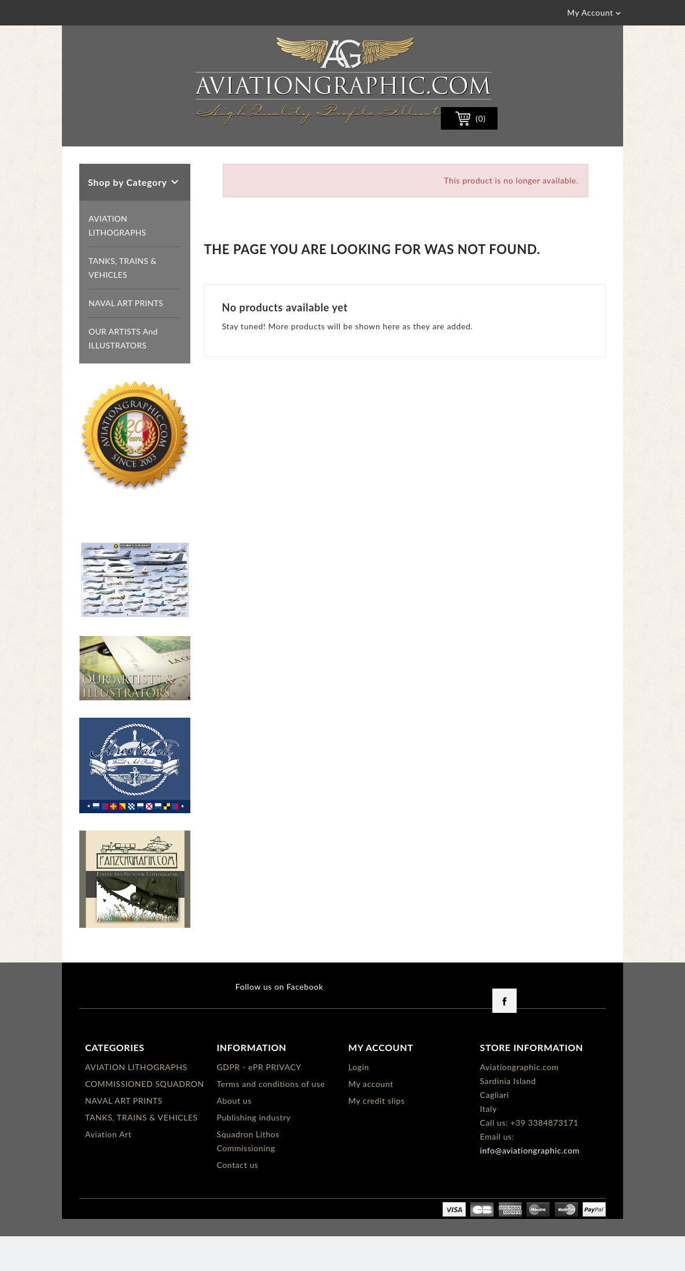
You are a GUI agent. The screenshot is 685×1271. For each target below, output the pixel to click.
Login (358, 1102)
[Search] (317, 152)
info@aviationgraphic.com (530, 1185)
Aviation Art (108, 1169)
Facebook (504, 1035)
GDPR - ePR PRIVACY (259, 1102)
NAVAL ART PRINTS (126, 338)
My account (370, 1118)
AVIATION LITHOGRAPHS (117, 260)
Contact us (238, 1199)
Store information (531, 1082)
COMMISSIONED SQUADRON (144, 1118)
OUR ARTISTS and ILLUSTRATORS (123, 373)
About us (234, 1135)
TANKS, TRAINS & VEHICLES (122, 302)
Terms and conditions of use (271, 1118)
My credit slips (376, 1135)
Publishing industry (254, 1152)
